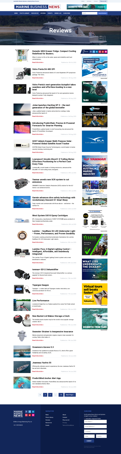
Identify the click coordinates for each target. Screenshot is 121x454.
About (82, 1)
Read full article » (38, 62)
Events (50, 13)
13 (61, 395)
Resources (34, 13)
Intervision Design (90, 447)
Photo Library (24, 13)
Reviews (43, 13)
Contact (96, 1)
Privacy (65, 422)
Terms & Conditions (68, 425)
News (16, 13)
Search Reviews (102, 13)
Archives (89, 1)
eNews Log (58, 13)
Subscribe (66, 13)
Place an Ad (103, 1)
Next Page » (70, 395)
